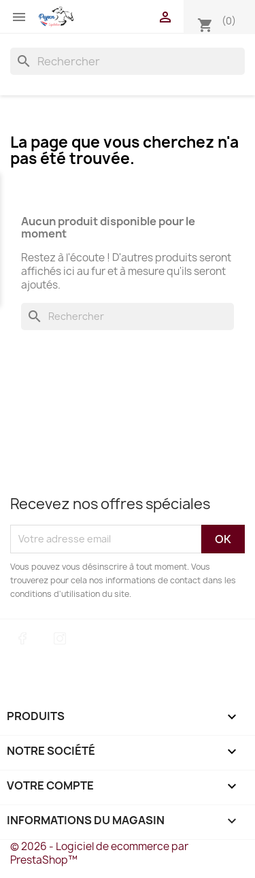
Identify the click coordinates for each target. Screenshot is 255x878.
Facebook (22, 638)
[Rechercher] (127, 61)
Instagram (60, 638)
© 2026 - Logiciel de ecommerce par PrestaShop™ (99, 853)
